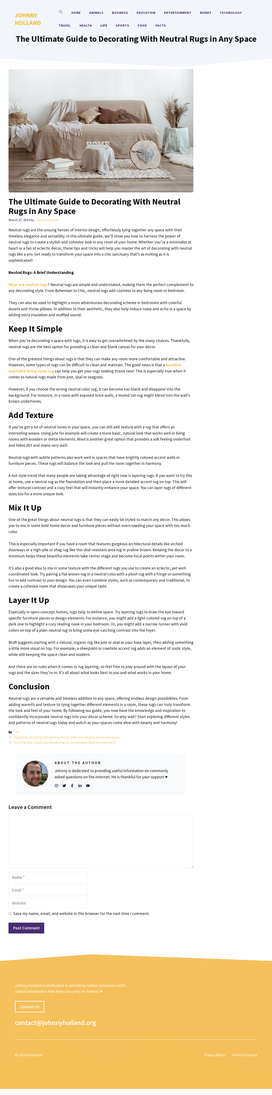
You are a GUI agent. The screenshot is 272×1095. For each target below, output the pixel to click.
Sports (122, 25)
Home (76, 13)
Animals (96, 13)
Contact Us (30, 1006)
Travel (65, 25)
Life (104, 25)
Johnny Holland (28, 19)
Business (120, 13)
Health (85, 25)
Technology (231, 13)
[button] (60, 12)
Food (142, 25)
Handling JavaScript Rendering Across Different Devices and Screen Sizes (67, 737)
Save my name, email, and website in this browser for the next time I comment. (81, 913)
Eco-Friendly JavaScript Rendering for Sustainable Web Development (65, 742)
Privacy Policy (214, 1055)
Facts (161, 25)
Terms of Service (244, 1055)
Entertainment (177, 13)
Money (205, 13)
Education (146, 13)
